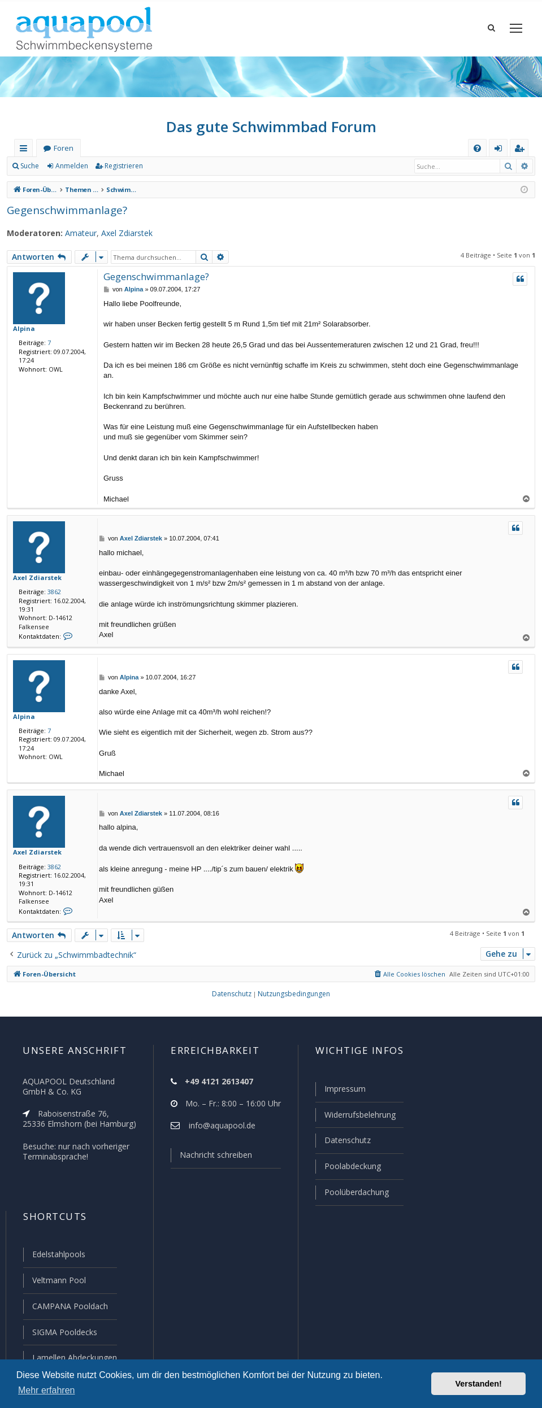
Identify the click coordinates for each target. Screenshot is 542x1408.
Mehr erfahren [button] (46, 1390)
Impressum (339, 1093)
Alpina (22, 337)
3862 (52, 601)
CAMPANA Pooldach (69, 1307)
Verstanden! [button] (479, 1383)
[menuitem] (477, 157)
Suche (30, 175)
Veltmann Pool (57, 1282)
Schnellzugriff (25, 159)
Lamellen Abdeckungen (73, 1357)
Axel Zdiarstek (119, 242)
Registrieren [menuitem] (521, 159)
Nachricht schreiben (212, 1160)
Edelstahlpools (58, 1256)
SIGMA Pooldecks (64, 1332)
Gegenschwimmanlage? (64, 219)
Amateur (74, 242)
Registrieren (121, 175)
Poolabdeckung (347, 1169)
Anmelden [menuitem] (501, 159)
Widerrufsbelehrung (354, 1119)
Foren (63, 157)
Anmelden (71, 175)
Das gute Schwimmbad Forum (271, 135)
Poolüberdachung (351, 1195)
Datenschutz (342, 1144)
